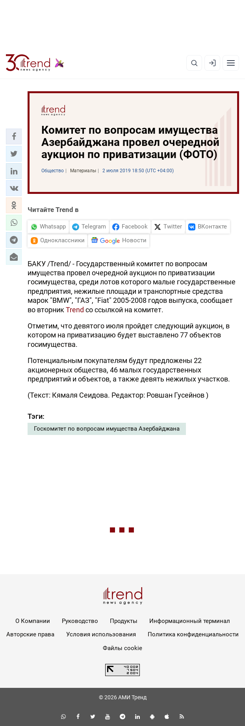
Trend (75, 310)
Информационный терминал (189, 621)
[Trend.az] (35, 63)
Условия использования (101, 634)
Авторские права (30, 634)
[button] (13, 136)
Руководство (80, 621)
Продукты (123, 621)
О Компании (32, 621)
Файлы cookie (122, 648)
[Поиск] (194, 63)
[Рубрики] (231, 63)
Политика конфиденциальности (193, 634)
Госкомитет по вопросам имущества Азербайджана (107, 428)
